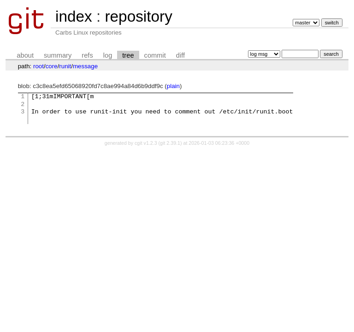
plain (173, 86)
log (107, 55)
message (85, 66)
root (38, 66)
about (25, 55)
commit (155, 55)
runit (65, 66)
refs (87, 55)
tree (128, 55)
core (52, 66)
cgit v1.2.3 (146, 143)
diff (180, 55)
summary (57, 55)
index (73, 16)
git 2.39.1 (170, 143)
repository (138, 16)
